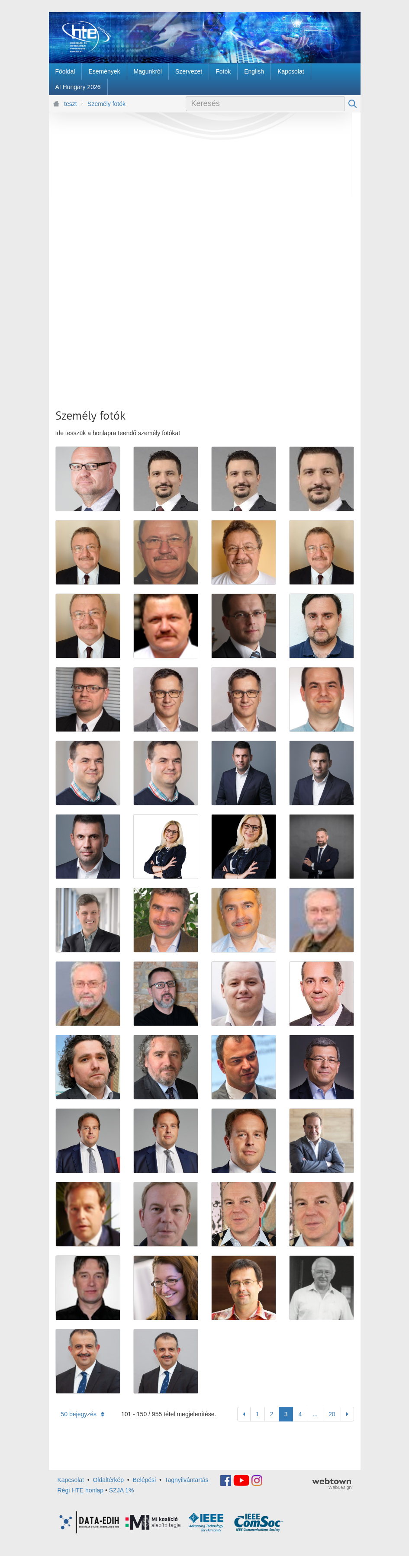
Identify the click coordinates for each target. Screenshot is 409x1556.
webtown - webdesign (331, 1484)
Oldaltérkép (108, 1479)
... (315, 1414)
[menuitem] (65, 71)
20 (331, 1414)
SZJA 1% (121, 1490)
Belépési (144, 1479)
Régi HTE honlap (81, 1490)
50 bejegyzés (83, 1414)
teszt (70, 103)
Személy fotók (106, 103)
